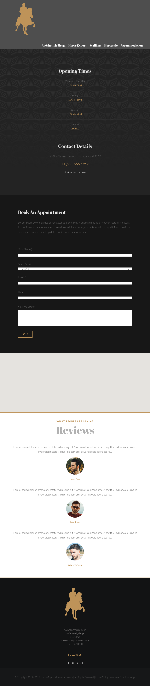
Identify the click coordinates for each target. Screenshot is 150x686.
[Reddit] (81, 663)
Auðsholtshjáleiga (126, 677)
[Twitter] (73, 663)
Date (21, 292)
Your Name (25, 249)
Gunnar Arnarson (64, 677)
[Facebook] (68, 663)
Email (22, 277)
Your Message (26, 306)
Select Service (25, 264)
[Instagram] (77, 663)
